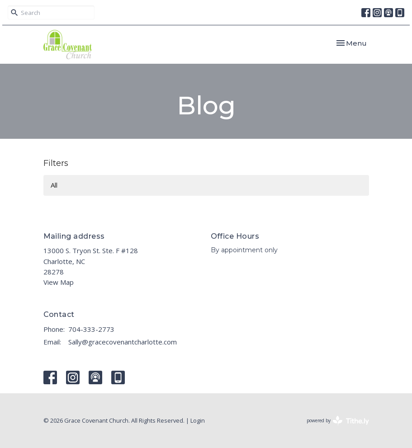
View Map (58, 282)
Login (197, 420)
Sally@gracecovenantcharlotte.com (122, 341)
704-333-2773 (91, 329)
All (54, 184)
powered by (338, 420)
